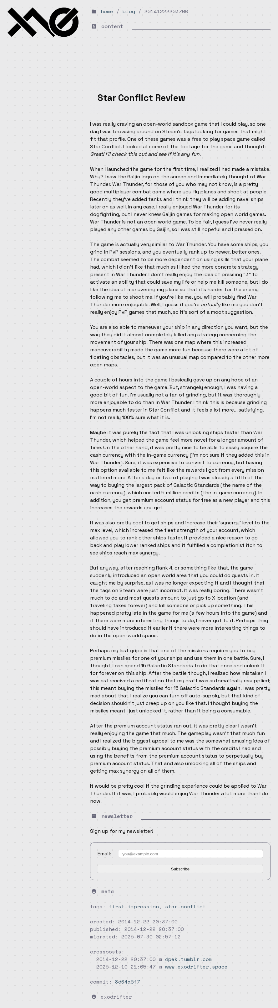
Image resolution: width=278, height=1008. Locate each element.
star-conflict (185, 906)
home (107, 11)
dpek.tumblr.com (188, 959)
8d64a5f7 (127, 981)
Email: (104, 853)
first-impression (134, 906)
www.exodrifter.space (196, 966)
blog (129, 11)
